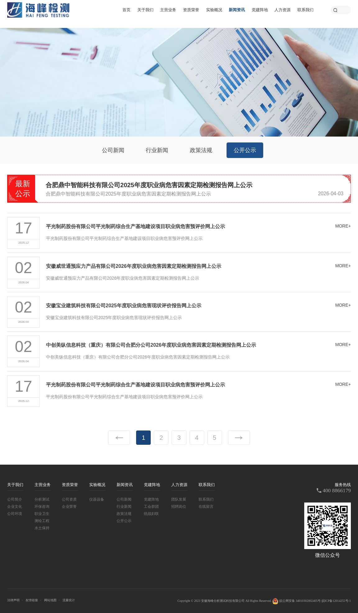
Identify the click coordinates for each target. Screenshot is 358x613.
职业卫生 (41, 514)
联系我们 (305, 9)
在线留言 (206, 506)
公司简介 (14, 499)
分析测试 (41, 499)
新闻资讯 (237, 9)
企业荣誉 (69, 506)
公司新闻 (113, 150)
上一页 (119, 437)
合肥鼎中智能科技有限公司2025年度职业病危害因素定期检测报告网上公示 (149, 185)
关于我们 (145, 9)
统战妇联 (151, 514)
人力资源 (282, 9)
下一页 (239, 437)
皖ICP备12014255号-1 (336, 600)
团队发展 (178, 499)
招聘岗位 (178, 506)
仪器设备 (96, 499)
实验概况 (214, 9)
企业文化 (14, 506)
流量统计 (68, 600)
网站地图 (50, 600)
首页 (126, 9)
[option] (194, 189)
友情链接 (31, 600)
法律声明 (13, 600)
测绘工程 (41, 521)
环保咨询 (41, 506)
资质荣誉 (191, 9)
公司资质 (69, 499)
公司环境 (14, 514)
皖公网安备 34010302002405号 (296, 601)
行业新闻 (157, 150)
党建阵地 (260, 9)
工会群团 (151, 506)
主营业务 (168, 9)
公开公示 (245, 150)
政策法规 (201, 150)
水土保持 (41, 528)
